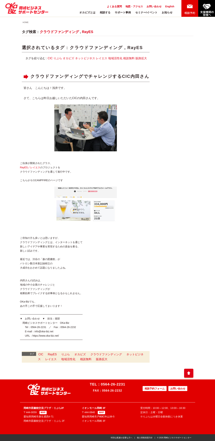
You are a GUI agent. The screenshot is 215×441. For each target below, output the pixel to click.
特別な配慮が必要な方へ (121, 438)
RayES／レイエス (30, 167)
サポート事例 (123, 12)
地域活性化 (115, 58)
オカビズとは (87, 12)
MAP (43, 412)
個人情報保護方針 (145, 438)
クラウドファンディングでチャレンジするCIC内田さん (89, 76)
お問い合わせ (154, 6)
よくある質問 (114, 6)
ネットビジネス (85, 58)
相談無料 (129, 58)
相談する (105, 12)
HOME (26, 22)
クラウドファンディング (59, 32)
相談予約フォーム (155, 388)
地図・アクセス (134, 6)
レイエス (101, 58)
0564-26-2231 (113, 384)
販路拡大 (141, 58)
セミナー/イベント (146, 12)
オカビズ (68, 58)
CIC (50, 58)
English (169, 6)
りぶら (57, 58)
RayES (87, 32)
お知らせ (167, 12)
